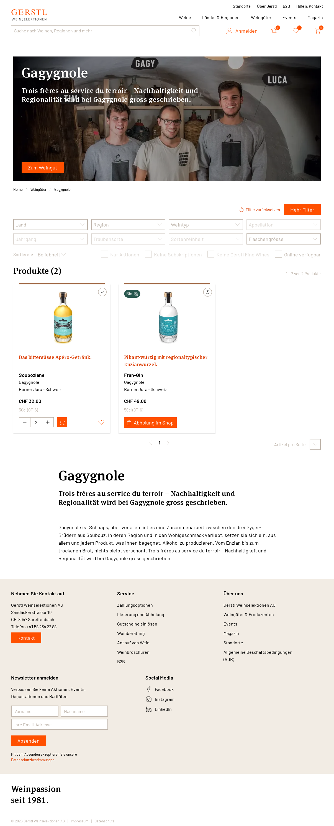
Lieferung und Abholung (140, 614)
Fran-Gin (133, 375)
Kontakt (26, 638)
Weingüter (261, 17)
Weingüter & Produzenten (248, 614)
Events (289, 17)
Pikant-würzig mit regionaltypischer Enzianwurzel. (165, 360)
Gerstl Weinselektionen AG (249, 605)
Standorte (242, 6)
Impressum (79, 821)
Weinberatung (131, 633)
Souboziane (32, 375)
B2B (286, 6)
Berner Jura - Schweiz (40, 389)
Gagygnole (62, 189)
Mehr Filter (302, 210)
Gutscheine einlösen (137, 623)
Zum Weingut (42, 167)
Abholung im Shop (150, 423)
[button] (194, 30)
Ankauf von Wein (133, 642)
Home (18, 189)
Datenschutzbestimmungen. (33, 760)
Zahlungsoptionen (135, 605)
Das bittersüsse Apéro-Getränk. (55, 357)
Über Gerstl (267, 6)
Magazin (315, 17)
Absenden (28, 741)
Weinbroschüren (133, 652)
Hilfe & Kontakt (309, 6)
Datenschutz (104, 821)
